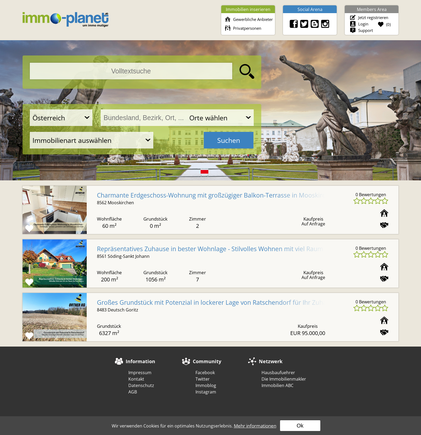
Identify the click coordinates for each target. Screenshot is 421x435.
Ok (300, 426)
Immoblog (205, 385)
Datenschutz (141, 385)
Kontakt (136, 379)
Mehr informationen (255, 426)
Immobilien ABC (277, 385)
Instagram (205, 392)
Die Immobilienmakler (284, 379)
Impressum (139, 372)
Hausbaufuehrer (278, 372)
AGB (132, 392)
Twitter (202, 379)
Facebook (205, 372)
